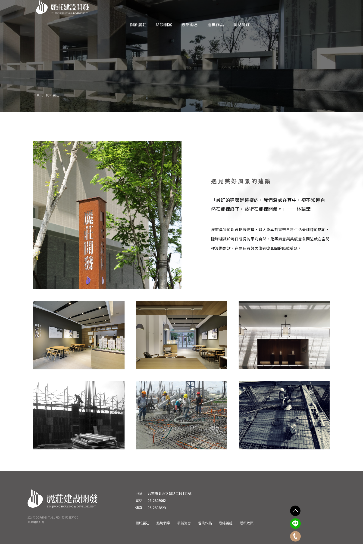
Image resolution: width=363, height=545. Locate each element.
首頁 (36, 95)
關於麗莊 (210, 10)
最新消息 (261, 10)
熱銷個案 (236, 10)
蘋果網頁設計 (36, 523)
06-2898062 (157, 501)
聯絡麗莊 (313, 10)
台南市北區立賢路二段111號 (169, 494)
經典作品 (287, 10)
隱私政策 (246, 523)
